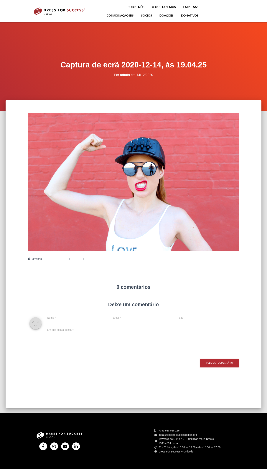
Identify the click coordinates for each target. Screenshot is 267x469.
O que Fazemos (164, 7)
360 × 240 (104, 258)
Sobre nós (136, 7)
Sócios (146, 15)
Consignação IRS (120, 15)
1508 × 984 (118, 258)
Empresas (190, 7)
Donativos (189, 15)
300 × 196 (63, 258)
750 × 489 (76, 258)
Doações (166, 15)
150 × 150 (49, 258)
